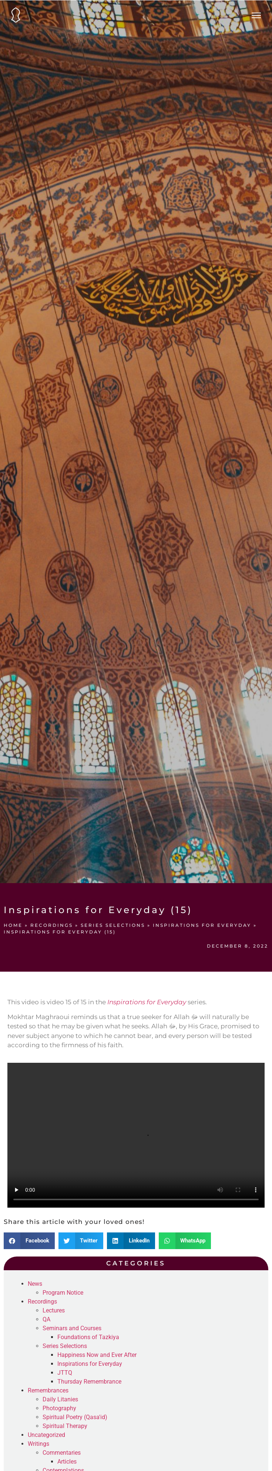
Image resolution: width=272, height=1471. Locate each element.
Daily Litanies (60, 1399)
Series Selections (113, 925)
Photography (59, 1408)
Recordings (51, 925)
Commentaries (62, 1452)
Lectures (54, 1310)
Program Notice (63, 1292)
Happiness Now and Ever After (97, 1354)
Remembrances (48, 1390)
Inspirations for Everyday (202, 925)
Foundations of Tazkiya (88, 1337)
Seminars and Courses (72, 1328)
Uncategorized (46, 1434)
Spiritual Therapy (65, 1426)
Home (13, 925)
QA (46, 1319)
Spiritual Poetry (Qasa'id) (75, 1417)
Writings (38, 1443)
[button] (29, 1240)
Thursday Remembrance (89, 1381)
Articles (67, 1461)
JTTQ (64, 1372)
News (35, 1283)
